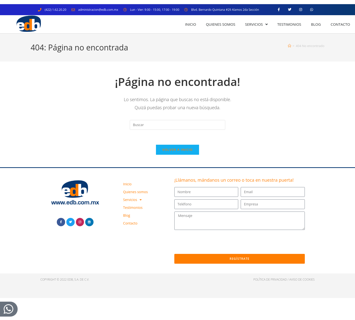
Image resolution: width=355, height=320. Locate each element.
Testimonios (289, 24)
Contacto (340, 24)
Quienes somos (220, 24)
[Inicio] (289, 46)
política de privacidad (270, 279)
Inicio (190, 24)
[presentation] (211, 241)
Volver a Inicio (177, 149)
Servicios (256, 24)
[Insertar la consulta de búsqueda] (177, 125)
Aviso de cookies (302, 279)
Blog (316, 24)
